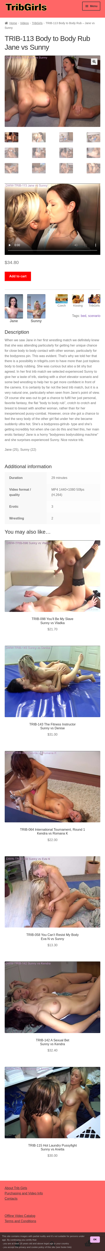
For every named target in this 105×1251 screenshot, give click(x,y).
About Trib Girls (16, 1188)
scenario (94, 316)
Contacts (11, 1198)
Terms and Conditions (20, 1221)
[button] (94, 61)
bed (83, 316)
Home (13, 23)
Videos (24, 23)
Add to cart (17, 276)
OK (95, 1239)
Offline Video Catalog (20, 1216)
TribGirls (37, 23)
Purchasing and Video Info (24, 1193)
